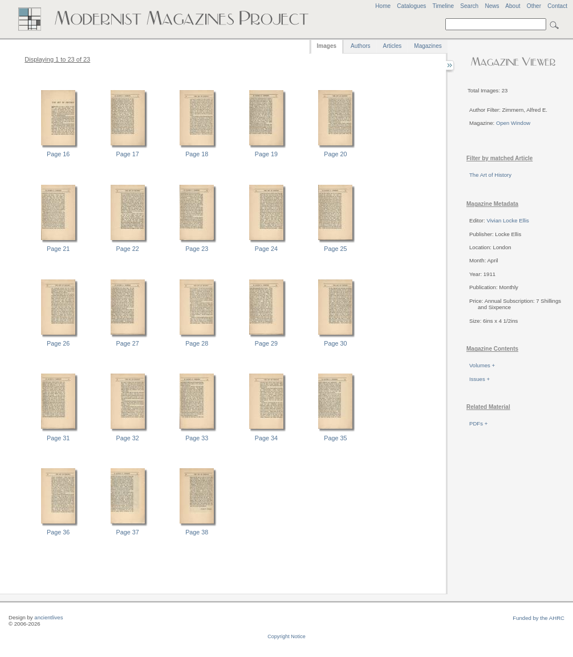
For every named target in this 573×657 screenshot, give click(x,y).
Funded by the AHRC (538, 618)
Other (534, 6)
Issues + (479, 379)
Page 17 (127, 154)
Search (469, 6)
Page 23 (196, 248)
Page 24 (266, 248)
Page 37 (127, 532)
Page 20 (335, 154)
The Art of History (490, 175)
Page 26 (58, 343)
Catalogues (411, 6)
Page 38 (196, 532)
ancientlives (48, 617)
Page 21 (58, 248)
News (492, 6)
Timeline (443, 6)
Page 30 (335, 343)
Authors (360, 46)
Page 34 (266, 438)
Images (326, 46)
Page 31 (58, 438)
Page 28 (196, 343)
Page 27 (127, 343)
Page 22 (127, 248)
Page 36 (58, 532)
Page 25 (335, 248)
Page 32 (127, 438)
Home (383, 6)
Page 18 (196, 154)
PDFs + (478, 423)
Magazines (427, 46)
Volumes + (482, 365)
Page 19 (266, 154)
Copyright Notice (286, 636)
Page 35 (335, 438)
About (512, 6)
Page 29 (266, 343)
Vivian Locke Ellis (507, 220)
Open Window (513, 123)
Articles (392, 46)
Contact (557, 6)
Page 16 (58, 154)
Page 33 (196, 438)
